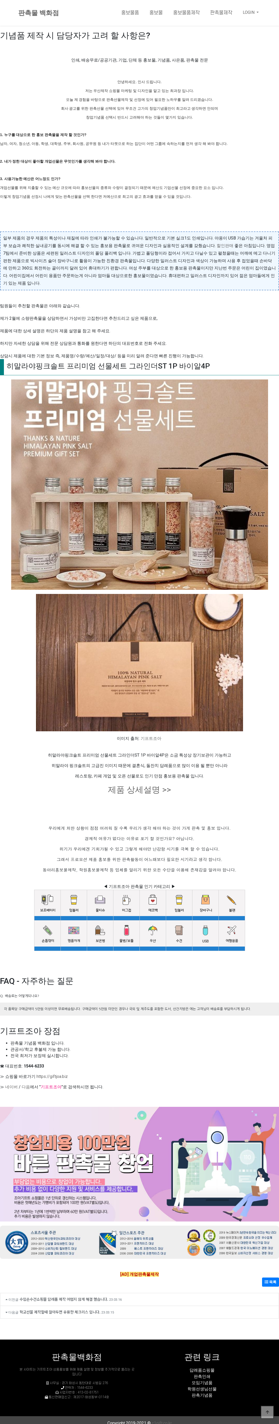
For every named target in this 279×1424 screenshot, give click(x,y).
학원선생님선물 (202, 1388)
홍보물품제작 (186, 13)
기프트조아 (151, 738)
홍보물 (156, 13)
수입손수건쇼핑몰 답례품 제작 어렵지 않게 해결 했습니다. (64, 1299)
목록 (270, 1282)
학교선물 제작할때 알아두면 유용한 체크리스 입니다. (60, 1312)
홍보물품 (130, 13)
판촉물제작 (221, 13)
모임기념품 (202, 1382)
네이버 (11, 1086)
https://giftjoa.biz (52, 1076)
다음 (26, 1086)
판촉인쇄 (202, 1376)
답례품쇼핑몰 (202, 1370)
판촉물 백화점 (38, 13)
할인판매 (225, 245)
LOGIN (249, 12)
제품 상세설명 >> (139, 790)
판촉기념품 (202, 1395)
